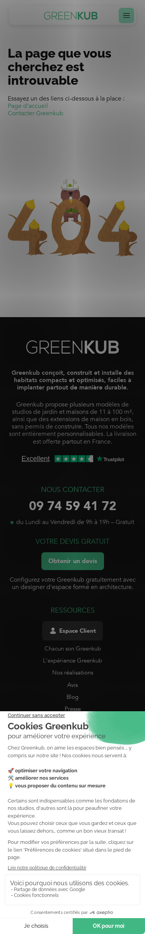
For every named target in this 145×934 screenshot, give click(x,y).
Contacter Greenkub (35, 113)
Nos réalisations (72, 672)
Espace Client (72, 631)
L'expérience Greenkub (72, 660)
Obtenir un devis (72, 561)
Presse (73, 709)
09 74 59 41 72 (72, 506)
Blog (72, 697)
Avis (72, 685)
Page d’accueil (28, 106)
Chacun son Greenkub (72, 648)
